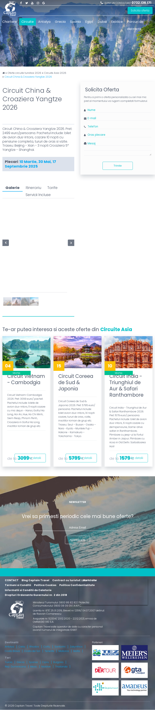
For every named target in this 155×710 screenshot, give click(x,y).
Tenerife (49, 651)
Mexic (33, 667)
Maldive (46, 667)
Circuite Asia (116, 329)
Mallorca (64, 651)
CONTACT (12, 580)
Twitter (26, 2)
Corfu (46, 647)
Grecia (60, 21)
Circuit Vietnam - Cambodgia (26, 379)
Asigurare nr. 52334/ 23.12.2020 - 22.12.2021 (58, 619)
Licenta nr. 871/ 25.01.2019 (47, 611)
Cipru (45, 662)
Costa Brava (12, 651)
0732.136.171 (141, 2)
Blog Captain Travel (35, 580)
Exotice (117, 21)
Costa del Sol (32, 651)
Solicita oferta (139, 11)
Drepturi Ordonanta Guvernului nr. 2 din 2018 (36, 595)
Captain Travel (88, 580)
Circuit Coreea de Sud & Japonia (75, 382)
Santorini (59, 647)
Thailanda (61, 667)
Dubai (102, 21)
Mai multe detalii (29, 457)
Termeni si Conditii (18, 585)
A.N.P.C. (78, 606)
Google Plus (43, 2)
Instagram (38, 2)
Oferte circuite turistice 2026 (24, 73)
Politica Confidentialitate (77, 585)
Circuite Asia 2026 (55, 73)
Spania (75, 21)
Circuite (27, 21)
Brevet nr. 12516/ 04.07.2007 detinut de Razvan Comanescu (68, 612)
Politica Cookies (45, 585)
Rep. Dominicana (15, 667)
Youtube (32, 2)
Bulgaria (58, 662)
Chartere (9, 21)
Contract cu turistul (66, 580)
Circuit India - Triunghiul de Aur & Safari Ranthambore (126, 385)
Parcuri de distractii (135, 25)
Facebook (21, 2)
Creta (22, 647)
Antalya (44, 21)
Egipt (89, 21)
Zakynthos (76, 647)
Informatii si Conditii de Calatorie (28, 590)
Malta (76, 651)
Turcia (8, 662)
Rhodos (34, 647)
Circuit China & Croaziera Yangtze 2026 (28, 76)
